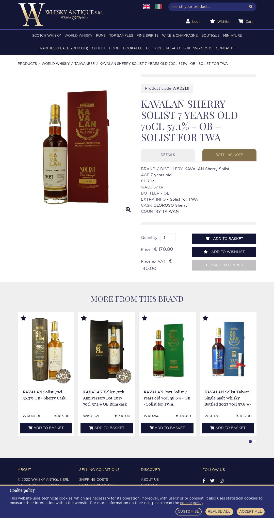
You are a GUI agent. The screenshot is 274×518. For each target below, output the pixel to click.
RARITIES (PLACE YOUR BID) (64, 48)
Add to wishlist (224, 252)
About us (150, 480)
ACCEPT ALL (250, 511)
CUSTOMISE (188, 511)
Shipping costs (198, 48)
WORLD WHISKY (78, 35)
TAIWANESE (84, 64)
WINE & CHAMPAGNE (180, 35)
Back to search (224, 265)
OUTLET (99, 48)
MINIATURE (232, 35)
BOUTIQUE (210, 35)
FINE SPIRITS (147, 35)
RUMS (101, 35)
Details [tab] (168, 155)
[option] (75, 145)
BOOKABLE (132, 48)
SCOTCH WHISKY (46, 35)
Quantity (149, 238)
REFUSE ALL (219, 511)
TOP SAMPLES (121, 35)
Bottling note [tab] (229, 155)
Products (27, 64)
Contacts (225, 48)
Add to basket (224, 239)
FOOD (114, 48)
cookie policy (191, 503)
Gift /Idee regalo (163, 48)
